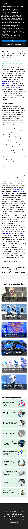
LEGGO (17, 518)
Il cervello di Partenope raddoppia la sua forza (11, 335)
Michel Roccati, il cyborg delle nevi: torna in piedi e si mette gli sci (13, 317)
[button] (26, 2)
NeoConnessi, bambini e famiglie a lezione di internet (9, 404)
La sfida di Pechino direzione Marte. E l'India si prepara (10, 463)
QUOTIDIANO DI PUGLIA (8, 518)
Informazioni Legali (14, 521)
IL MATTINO (20, 515)
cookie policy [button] (12, 10)
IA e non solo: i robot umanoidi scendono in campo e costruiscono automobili (13, 387)
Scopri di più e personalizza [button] (14, 44)
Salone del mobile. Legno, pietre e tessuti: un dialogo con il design (10, 443)
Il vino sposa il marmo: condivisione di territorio (9, 432)
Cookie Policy (20, 519)
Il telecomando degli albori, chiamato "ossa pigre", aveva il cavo (10, 473)
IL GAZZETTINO (20, 516)
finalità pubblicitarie (17, 21)
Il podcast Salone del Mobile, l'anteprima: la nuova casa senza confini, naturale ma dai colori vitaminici (21, 270)
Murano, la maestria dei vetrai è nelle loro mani (13, 299)
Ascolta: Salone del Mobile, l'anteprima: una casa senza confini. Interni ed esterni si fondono (13, 63)
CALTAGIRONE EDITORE (10, 515)
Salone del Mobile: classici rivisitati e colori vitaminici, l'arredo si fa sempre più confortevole (6, 270)
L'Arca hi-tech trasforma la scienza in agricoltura (10, 491)
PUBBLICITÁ (23, 518)
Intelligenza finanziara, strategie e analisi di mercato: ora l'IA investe (12, 352)
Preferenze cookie (14, 522)
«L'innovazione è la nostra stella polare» (9, 413)
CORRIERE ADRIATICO (9, 516)
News (5, 295)
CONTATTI (6, 519)
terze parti (3, 13)
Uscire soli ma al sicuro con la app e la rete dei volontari (10, 453)
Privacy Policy (13, 519)
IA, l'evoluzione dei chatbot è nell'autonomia (12, 370)
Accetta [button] (14, 40)
